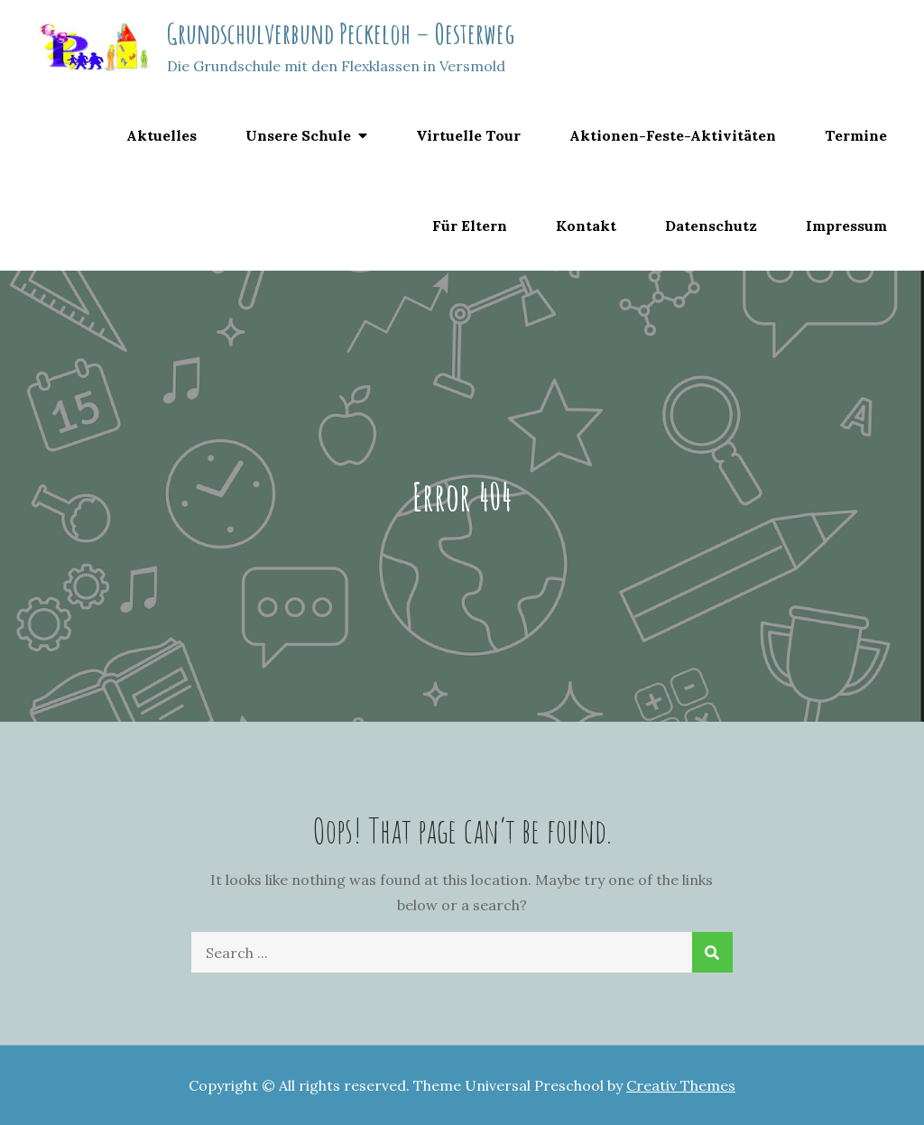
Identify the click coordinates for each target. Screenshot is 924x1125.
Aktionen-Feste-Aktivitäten (672, 135)
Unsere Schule (298, 135)
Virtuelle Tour (468, 135)
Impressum (846, 226)
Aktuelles (161, 135)
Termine (856, 135)
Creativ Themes (680, 1085)
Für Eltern (469, 226)
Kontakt (586, 226)
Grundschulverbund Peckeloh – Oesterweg (340, 32)
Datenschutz (711, 226)
